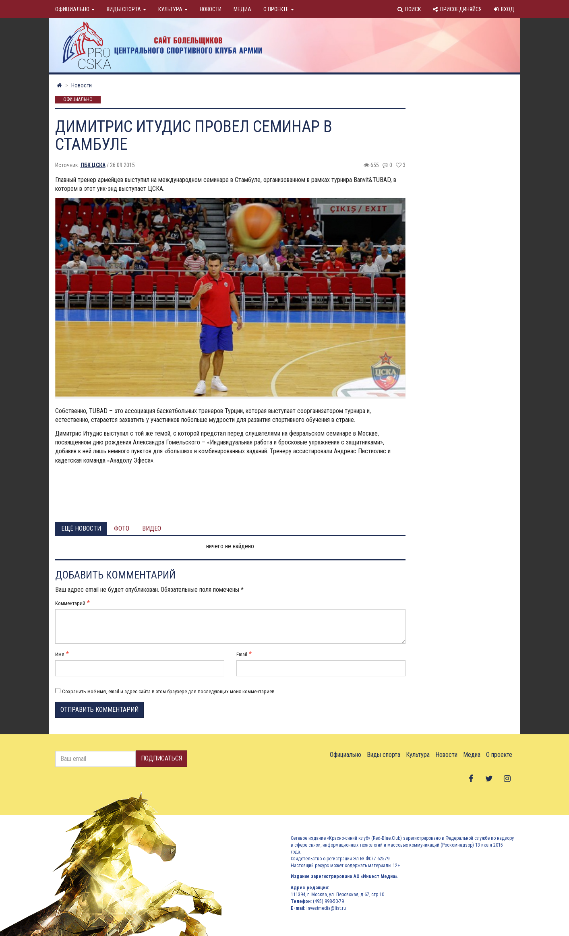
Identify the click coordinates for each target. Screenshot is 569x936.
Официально (75, 9)
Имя (59, 654)
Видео (151, 528)
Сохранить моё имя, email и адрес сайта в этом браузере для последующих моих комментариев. (169, 691)
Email (241, 654)
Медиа (242, 9)
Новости (210, 9)
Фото (121, 528)
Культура (173, 9)
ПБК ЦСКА (93, 165)
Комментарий (70, 603)
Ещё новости (81, 528)
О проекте (278, 9)
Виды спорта (126, 9)
